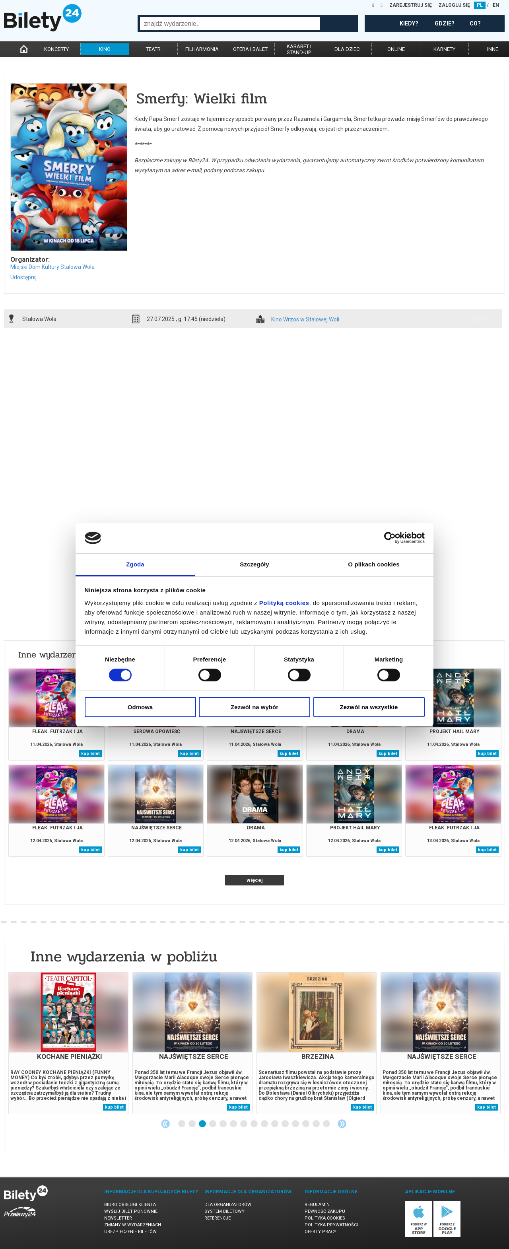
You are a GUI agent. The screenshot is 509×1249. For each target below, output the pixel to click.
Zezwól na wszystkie (369, 707)
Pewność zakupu (325, 1211)
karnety (444, 49)
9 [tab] (265, 1124)
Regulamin (317, 1204)
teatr (153, 49)
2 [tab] (192, 1124)
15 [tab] (327, 1124)
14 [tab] (317, 1124)
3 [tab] (203, 1124)
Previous (165, 1123)
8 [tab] (254, 1124)
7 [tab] (244, 1124)
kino (105, 49)
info (478, 318)
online (396, 49)
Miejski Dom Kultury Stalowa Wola (52, 267)
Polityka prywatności (331, 1225)
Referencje (217, 1218)
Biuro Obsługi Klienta (130, 1204)
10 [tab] (275, 1124)
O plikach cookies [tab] (373, 564)
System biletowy (224, 1211)
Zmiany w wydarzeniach (132, 1225)
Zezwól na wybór (254, 707)
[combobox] (230, 23)
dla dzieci (347, 49)
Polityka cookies (325, 1218)
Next (342, 1123)
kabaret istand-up (299, 49)
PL (480, 5)
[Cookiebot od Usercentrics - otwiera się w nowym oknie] (390, 538)
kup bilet (90, 753)
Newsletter (118, 1218)
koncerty (56, 49)
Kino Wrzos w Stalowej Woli (305, 320)
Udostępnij (23, 277)
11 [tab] (285, 1124)
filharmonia (202, 49)
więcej (255, 880)
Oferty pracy (320, 1231)
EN (496, 5)
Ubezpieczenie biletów (130, 1231)
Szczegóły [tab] (254, 564)
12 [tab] (296, 1124)
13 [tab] (306, 1124)
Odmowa (140, 707)
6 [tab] (234, 1124)
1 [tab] (182, 1124)
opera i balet (250, 49)
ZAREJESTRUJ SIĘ (410, 5)
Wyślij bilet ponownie (130, 1211)
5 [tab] (223, 1124)
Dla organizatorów (227, 1204)
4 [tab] (213, 1124)
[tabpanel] (68, 1043)
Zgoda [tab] (135, 564)
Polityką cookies (284, 602)
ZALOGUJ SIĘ (454, 5)
